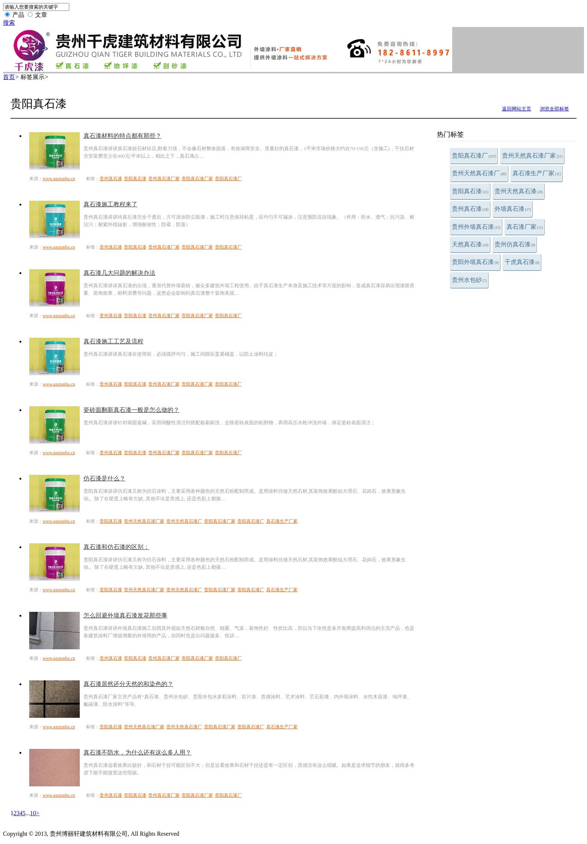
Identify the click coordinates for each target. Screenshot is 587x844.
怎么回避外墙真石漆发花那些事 (125, 615)
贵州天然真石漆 (519, 191)
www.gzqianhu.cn (59, 178)
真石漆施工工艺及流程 (113, 341)
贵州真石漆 (470, 209)
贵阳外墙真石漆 (475, 262)
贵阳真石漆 (470, 191)
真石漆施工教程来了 (110, 204)
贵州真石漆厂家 (164, 178)
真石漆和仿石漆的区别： (116, 547)
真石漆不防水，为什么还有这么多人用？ (137, 752)
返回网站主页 (516, 109)
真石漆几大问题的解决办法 (119, 273)
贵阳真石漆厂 (474, 155)
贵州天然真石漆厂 (479, 173)
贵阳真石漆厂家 (197, 178)
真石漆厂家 (525, 227)
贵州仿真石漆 (515, 244)
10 (33, 813)
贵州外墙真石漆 (476, 227)
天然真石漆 (470, 244)
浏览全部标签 (554, 109)
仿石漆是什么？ (104, 478)
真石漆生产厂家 (537, 173)
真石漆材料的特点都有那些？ (122, 136)
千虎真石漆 (522, 262)
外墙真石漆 (513, 209)
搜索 (9, 22)
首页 (9, 77)
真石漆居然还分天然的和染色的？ (128, 684)
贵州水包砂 (469, 280)
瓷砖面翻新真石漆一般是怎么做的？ (131, 410)
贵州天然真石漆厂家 (532, 155)
